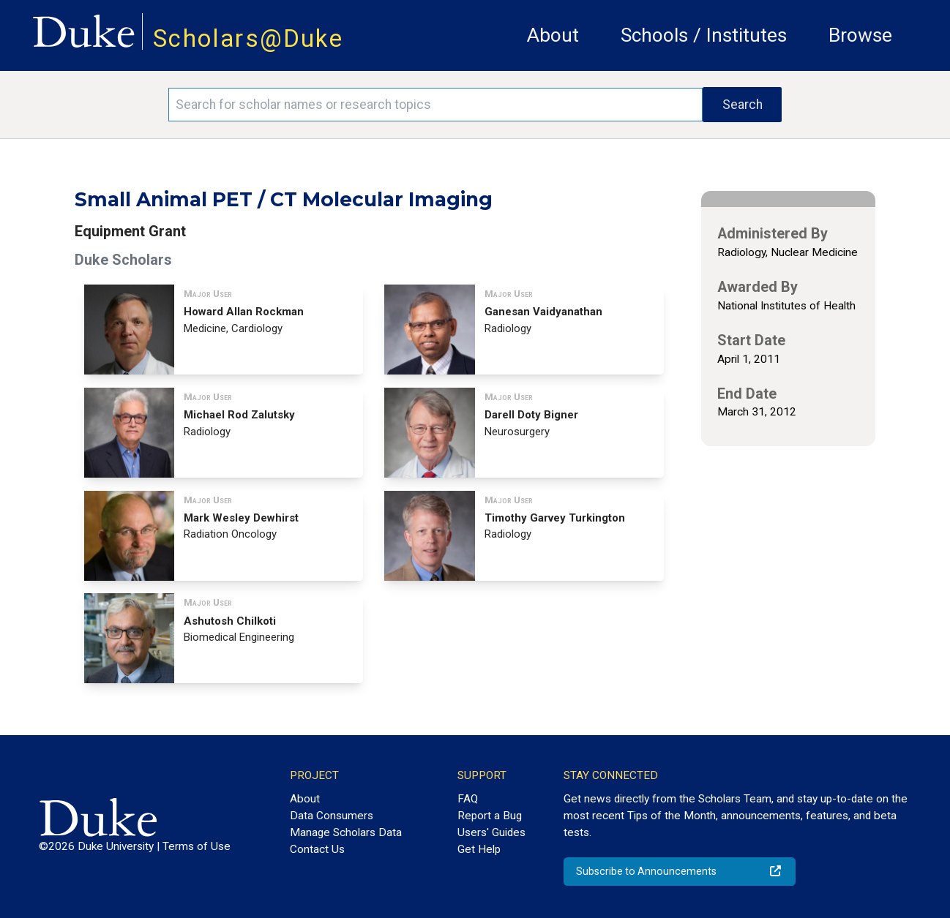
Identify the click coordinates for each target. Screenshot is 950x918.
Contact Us (317, 849)
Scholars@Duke (248, 38)
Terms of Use (196, 846)
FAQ (467, 798)
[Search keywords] (435, 104)
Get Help (479, 849)
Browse (860, 35)
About (553, 35)
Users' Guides (491, 832)
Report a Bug (489, 815)
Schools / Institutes (704, 35)
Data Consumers (331, 815)
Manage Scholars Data (346, 832)
